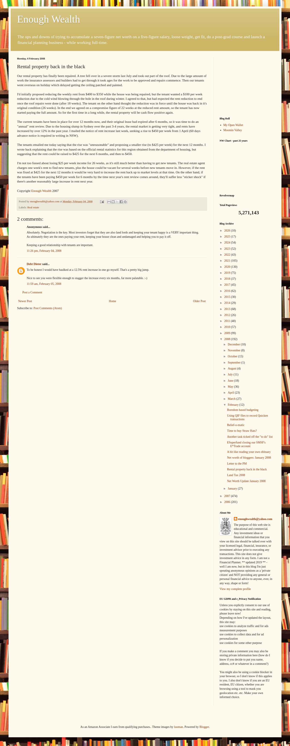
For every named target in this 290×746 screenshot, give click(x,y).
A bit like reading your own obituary (249, 451)
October (233, 356)
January (233, 488)
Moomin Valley (232, 130)
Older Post (199, 301)
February (233, 404)
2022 (227, 254)
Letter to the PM (237, 463)
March (232, 398)
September (234, 362)
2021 (227, 260)
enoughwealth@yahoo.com (255, 519)
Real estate (33, 207)
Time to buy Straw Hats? (242, 430)
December (234, 344)
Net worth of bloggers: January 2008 (249, 457)
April (231, 392)
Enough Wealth (48, 19)
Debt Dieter (34, 264)
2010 (227, 327)
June (231, 380)
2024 (227, 242)
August (232, 368)
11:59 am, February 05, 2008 (44, 283)
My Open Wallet (233, 125)
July (230, 374)
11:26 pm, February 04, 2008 (44, 250)
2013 (227, 309)
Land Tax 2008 (236, 475)
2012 (227, 315)
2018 (227, 278)
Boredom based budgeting (242, 409)
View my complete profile (235, 589)
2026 (227, 230)
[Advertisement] (246, 84)
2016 (227, 291)
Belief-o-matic (236, 425)
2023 (227, 248)
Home (112, 301)
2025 (227, 236)
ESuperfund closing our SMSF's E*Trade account (246, 444)
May (231, 386)
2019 (227, 272)
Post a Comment (32, 292)
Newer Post (25, 301)
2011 (227, 321)
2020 (227, 266)
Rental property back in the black (247, 469)
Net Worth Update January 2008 (246, 481)
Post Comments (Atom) (48, 308)
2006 (227, 502)
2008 (227, 339)
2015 (227, 296)
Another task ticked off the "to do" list (250, 436)
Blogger (204, 727)
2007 (227, 496)
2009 (227, 333)
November (234, 350)
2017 (227, 284)
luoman (178, 727)
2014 (227, 302)
